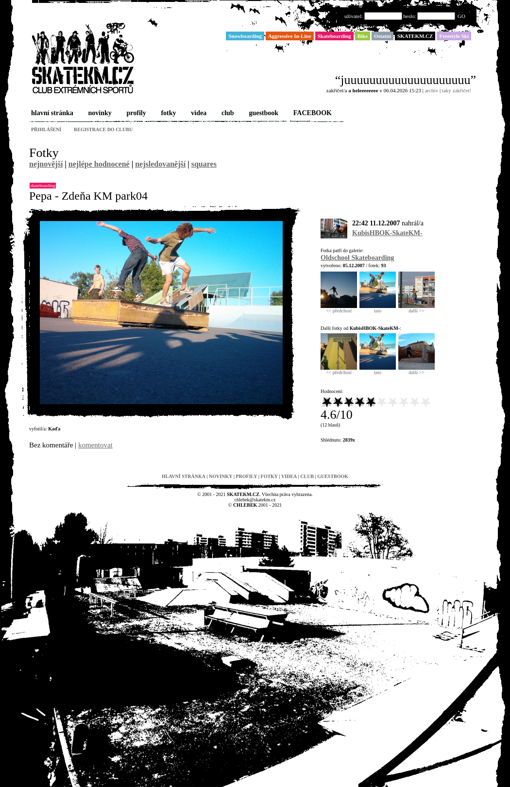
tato (377, 308)
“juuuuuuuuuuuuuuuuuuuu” (405, 80)
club (227, 113)
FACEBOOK (311, 113)
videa (197, 113)
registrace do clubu (103, 129)
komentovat (95, 445)
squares (204, 164)
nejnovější (46, 164)
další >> (416, 308)
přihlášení (46, 129)
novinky (99, 113)
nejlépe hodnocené (99, 164)
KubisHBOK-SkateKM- (387, 233)
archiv (431, 90)
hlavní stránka (51, 113)
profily (135, 113)
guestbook (262, 113)
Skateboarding (43, 185)
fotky (167, 113)
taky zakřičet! (456, 90)
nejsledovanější (160, 164)
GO (461, 16)
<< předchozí (339, 308)
